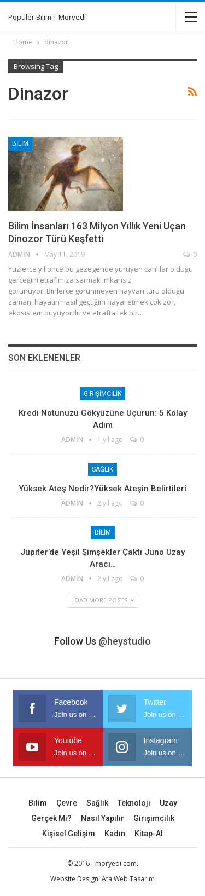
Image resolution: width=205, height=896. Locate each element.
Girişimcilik (102, 394)
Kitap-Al (148, 833)
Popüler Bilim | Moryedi (47, 17)
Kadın (114, 833)
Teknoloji (134, 803)
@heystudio (124, 641)
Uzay (168, 803)
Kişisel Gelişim (68, 833)
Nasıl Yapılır (102, 818)
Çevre (66, 803)
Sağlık (102, 469)
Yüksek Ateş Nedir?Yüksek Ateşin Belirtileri (102, 488)
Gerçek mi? (51, 818)
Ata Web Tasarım (128, 878)
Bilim (20, 143)
